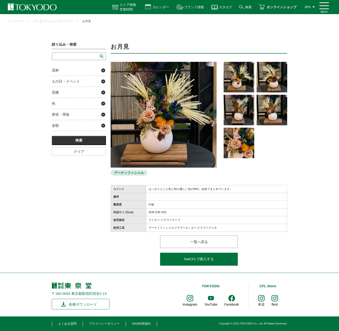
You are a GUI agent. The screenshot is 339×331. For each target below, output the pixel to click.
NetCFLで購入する (199, 259)
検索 (248, 7)
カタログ (225, 7)
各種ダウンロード (83, 304)
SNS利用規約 (141, 323)
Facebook (231, 304)
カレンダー (161, 7)
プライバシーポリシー (104, 323)
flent (275, 304)
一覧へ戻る (199, 242)
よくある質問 (67, 323)
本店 (261, 304)
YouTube (210, 304)
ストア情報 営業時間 (128, 7)
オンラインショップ (281, 7)
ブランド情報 (194, 7)
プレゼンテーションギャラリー (53, 21)
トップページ (15, 21)
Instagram (190, 304)
